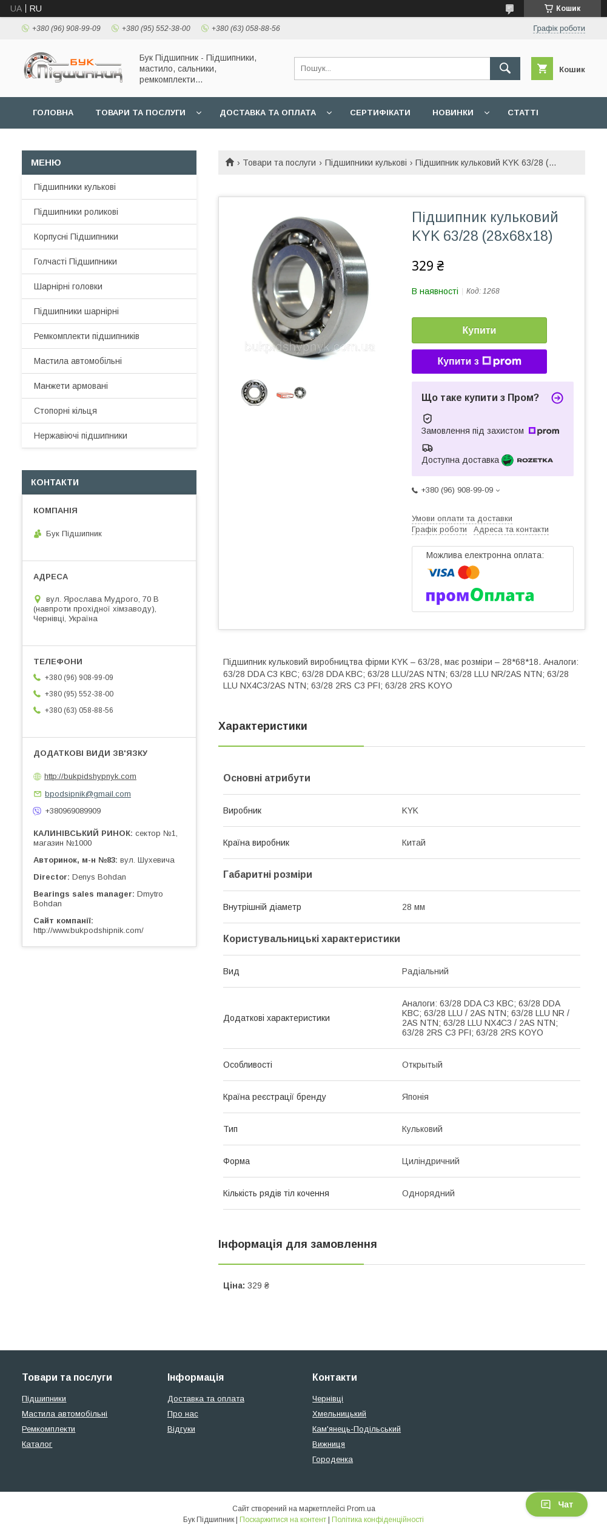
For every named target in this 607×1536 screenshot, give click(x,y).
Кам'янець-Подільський (356, 1428)
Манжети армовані (71, 386)
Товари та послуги (140, 112)
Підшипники (44, 1398)
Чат (556, 1504)
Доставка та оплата (268, 112)
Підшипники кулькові (366, 162)
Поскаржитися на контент (283, 1519)
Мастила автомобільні (78, 361)
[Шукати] (505, 68)
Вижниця (328, 1444)
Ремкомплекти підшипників (86, 336)
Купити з (479, 361)
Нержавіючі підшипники (80, 435)
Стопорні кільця (65, 411)
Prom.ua (361, 1508)
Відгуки (181, 1428)
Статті (523, 112)
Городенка (332, 1459)
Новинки (453, 112)
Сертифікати (380, 112)
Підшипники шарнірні (76, 311)
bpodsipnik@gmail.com (88, 793)
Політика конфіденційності (378, 1519)
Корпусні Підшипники (76, 236)
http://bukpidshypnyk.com (90, 776)
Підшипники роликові (76, 212)
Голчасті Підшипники (75, 261)
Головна (53, 112)
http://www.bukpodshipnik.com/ (88, 930)
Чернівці (327, 1398)
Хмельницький (339, 1413)
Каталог (37, 1444)
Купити (480, 330)
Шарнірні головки (68, 286)
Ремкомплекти (48, 1428)
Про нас (182, 1413)
